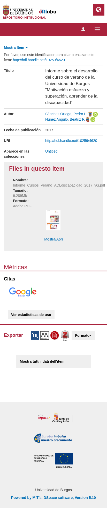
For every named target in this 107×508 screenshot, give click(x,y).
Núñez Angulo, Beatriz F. (65, 119)
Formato (83, 335)
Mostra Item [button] (16, 47)
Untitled (51, 151)
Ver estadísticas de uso (31, 315)
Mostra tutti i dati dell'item (42, 361)
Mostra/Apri (53, 239)
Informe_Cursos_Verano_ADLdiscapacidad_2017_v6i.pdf (59, 185)
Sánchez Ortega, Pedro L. (66, 114)
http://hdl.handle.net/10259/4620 (39, 60)
